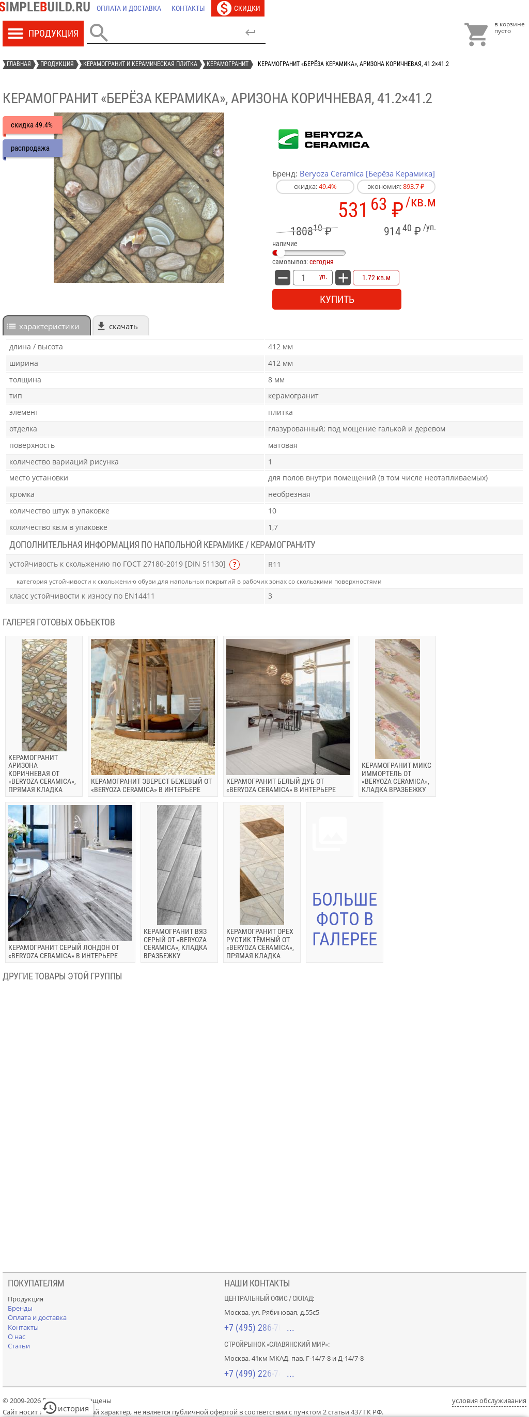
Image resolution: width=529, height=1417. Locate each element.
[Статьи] (19, 1345)
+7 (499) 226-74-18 (259, 1373)
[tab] (47, 325)
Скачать (123, 326)
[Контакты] (188, 8)
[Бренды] (20, 1308)
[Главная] (47, 8)
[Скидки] (237, 8)
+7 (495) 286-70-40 (259, 1327)
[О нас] (16, 1336)
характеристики (49, 326)
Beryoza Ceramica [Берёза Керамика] (367, 173)
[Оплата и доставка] (128, 8)
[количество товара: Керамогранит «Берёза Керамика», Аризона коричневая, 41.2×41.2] (303, 277)
